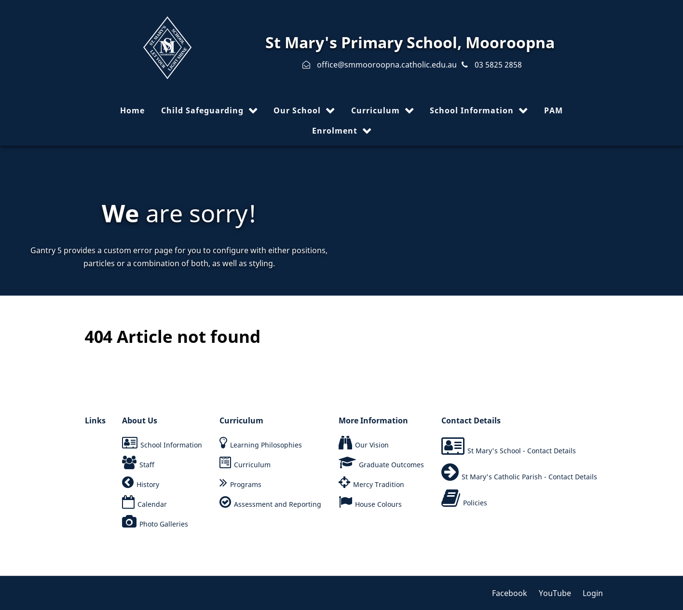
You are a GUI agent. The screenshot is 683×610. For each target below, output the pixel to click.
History (148, 484)
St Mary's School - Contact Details (521, 450)
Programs (245, 484)
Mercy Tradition (378, 484)
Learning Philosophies (266, 444)
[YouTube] (556, 593)
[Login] (590, 593)
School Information (171, 444)
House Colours (378, 504)
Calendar (152, 504)
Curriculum (252, 464)
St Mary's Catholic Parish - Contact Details (529, 476)
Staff (146, 464)
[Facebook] (513, 593)
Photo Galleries (163, 524)
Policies (475, 502)
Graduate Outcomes (391, 464)
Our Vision (372, 444)
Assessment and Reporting (277, 504)
